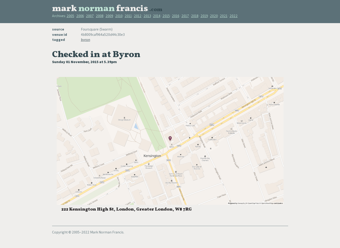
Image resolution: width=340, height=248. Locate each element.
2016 (175, 15)
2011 (128, 15)
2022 (234, 15)
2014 (156, 15)
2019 (204, 15)
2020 (214, 15)
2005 (70, 15)
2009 (109, 15)
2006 (80, 15)
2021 (224, 15)
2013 (147, 15)
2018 (194, 15)
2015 (166, 15)
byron (85, 39)
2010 (119, 15)
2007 (90, 15)
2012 (138, 15)
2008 (99, 15)
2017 (185, 15)
